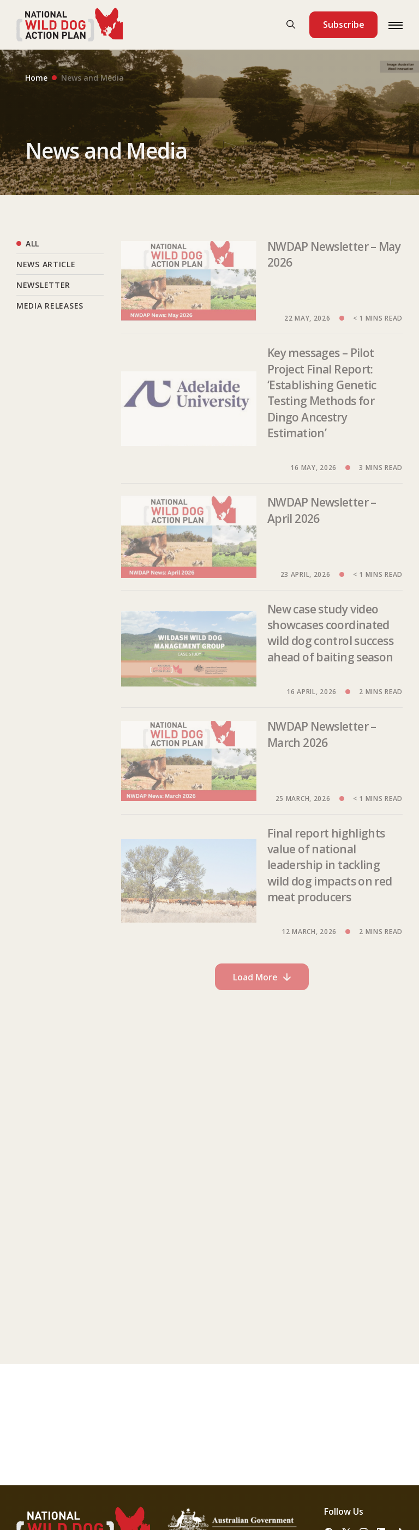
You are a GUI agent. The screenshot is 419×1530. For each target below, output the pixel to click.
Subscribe (343, 25)
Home (36, 78)
